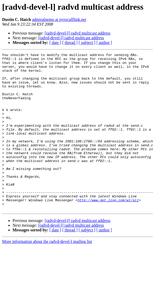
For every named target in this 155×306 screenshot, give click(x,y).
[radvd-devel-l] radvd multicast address (78, 33)
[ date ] (55, 42)
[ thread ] (70, 42)
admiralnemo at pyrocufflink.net (59, 19)
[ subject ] (87, 42)
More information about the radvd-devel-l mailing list (47, 273)
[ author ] (104, 42)
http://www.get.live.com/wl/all (108, 229)
